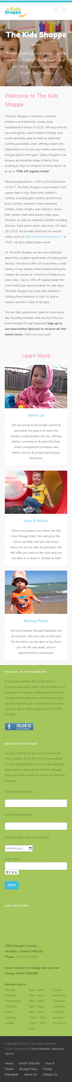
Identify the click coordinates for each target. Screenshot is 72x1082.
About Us (36, 415)
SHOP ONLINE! (29, 1063)
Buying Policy (36, 620)
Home (9, 1063)
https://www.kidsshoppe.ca (43, 237)
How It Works (36, 520)
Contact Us (50, 1074)
